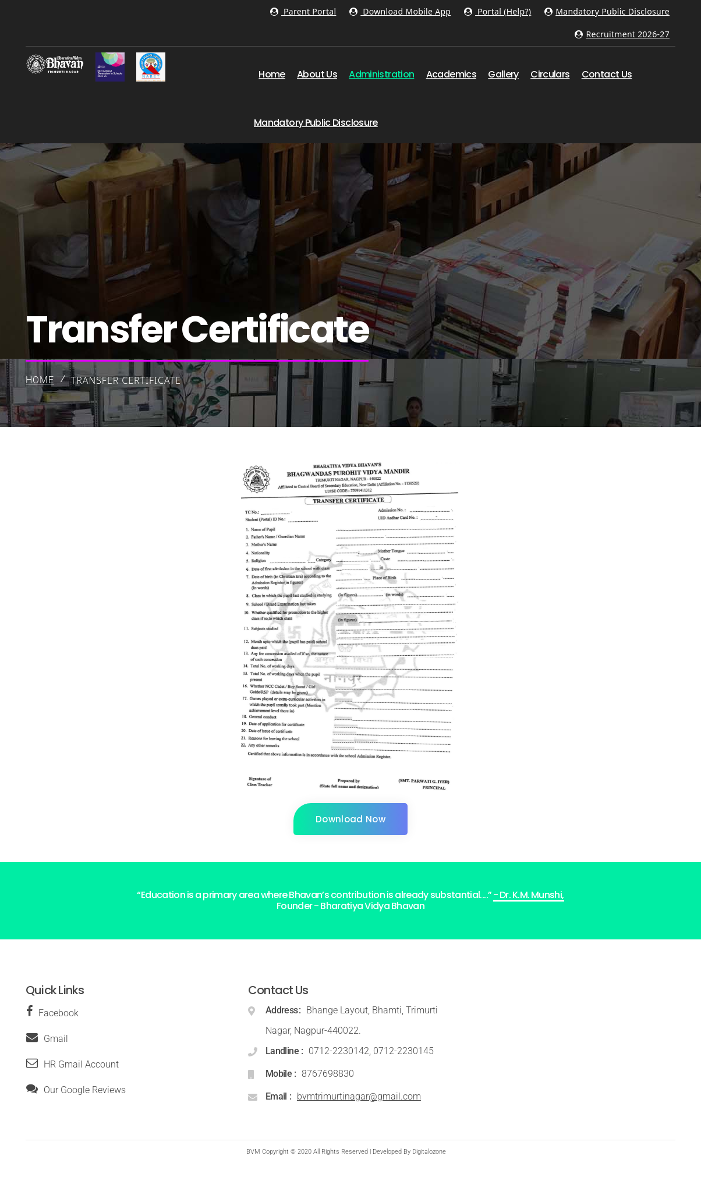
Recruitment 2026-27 (622, 34)
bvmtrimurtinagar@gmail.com (359, 1096)
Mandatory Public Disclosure (607, 11)
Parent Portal (303, 11)
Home (40, 380)
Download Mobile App (400, 11)
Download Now (350, 819)
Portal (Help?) (498, 11)
